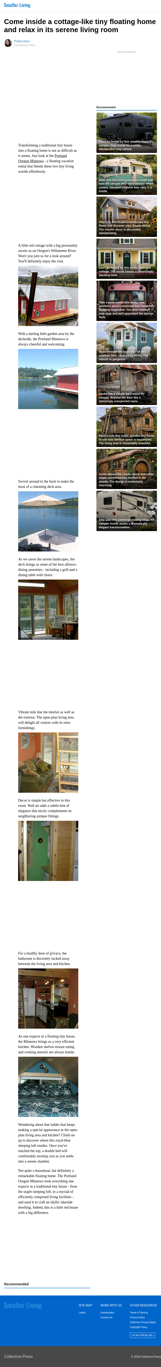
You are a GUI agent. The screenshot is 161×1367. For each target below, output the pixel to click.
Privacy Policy (137, 1317)
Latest (82, 1312)
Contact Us (106, 1317)
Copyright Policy (138, 1327)
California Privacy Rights (143, 1322)
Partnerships (107, 1312)
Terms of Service (139, 1312)
